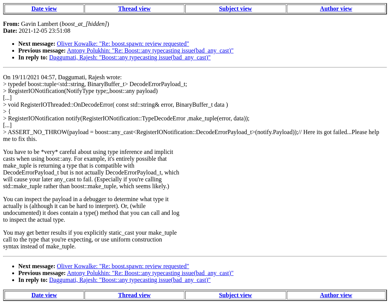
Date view (44, 8)
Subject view (235, 8)
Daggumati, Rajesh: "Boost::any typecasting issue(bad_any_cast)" (130, 57)
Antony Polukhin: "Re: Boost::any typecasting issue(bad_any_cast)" (150, 50)
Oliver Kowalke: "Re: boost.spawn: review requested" (123, 43)
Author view (336, 8)
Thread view (134, 8)
